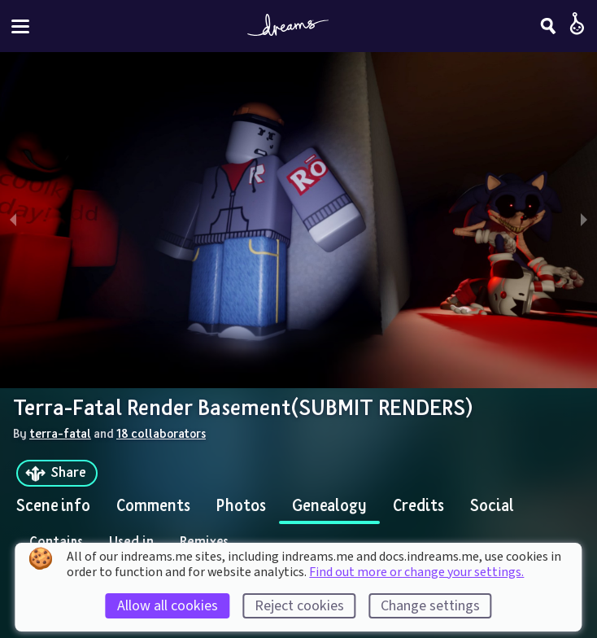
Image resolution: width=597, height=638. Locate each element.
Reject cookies (299, 606)
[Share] (57, 473)
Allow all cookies (167, 606)
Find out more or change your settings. (416, 572)
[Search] (548, 26)
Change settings (430, 606)
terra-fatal (60, 433)
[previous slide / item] (13, 220)
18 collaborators (161, 433)
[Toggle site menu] (20, 26)
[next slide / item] (584, 220)
